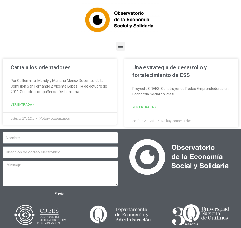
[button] (120, 46)
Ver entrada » (23, 104)
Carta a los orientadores (41, 67)
